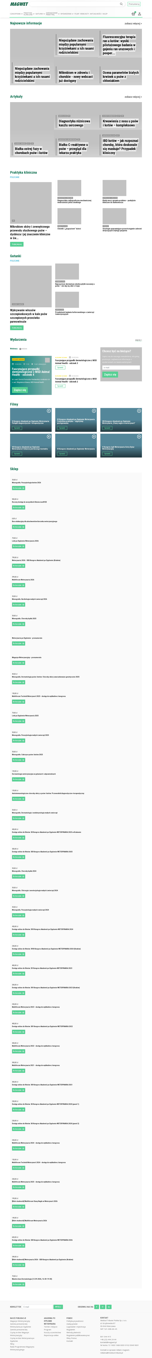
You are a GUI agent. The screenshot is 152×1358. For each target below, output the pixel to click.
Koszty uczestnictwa (52, 1332)
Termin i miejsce (50, 1327)
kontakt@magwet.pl (108, 1342)
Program (47, 1329)
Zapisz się (20, 390)
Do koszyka (18, 488)
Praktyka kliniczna (23, 172)
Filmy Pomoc (71, 1338)
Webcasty (84, 14)
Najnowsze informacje (26, 23)
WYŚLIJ (58, 1307)
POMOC (69, 1318)
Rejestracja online (51, 1335)
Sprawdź (60, 367)
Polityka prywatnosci (74, 1321)
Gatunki (15, 256)
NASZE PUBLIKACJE (18, 1318)
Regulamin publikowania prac (78, 1335)
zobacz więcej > (133, 23)
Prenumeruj (134, 4)
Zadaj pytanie (72, 1324)
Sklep (104, 14)
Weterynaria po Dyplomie (20, 1327)
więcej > (138, 340)
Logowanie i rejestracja (76, 1327)
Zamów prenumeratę (18, 1324)
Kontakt (69, 1341)
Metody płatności (73, 1332)
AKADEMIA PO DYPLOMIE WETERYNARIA (50, 1321)
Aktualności (96, 14)
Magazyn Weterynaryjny (20, 1321)
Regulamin (70, 1329)
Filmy (76, 14)
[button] (16, 14)
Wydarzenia (18, 339)
